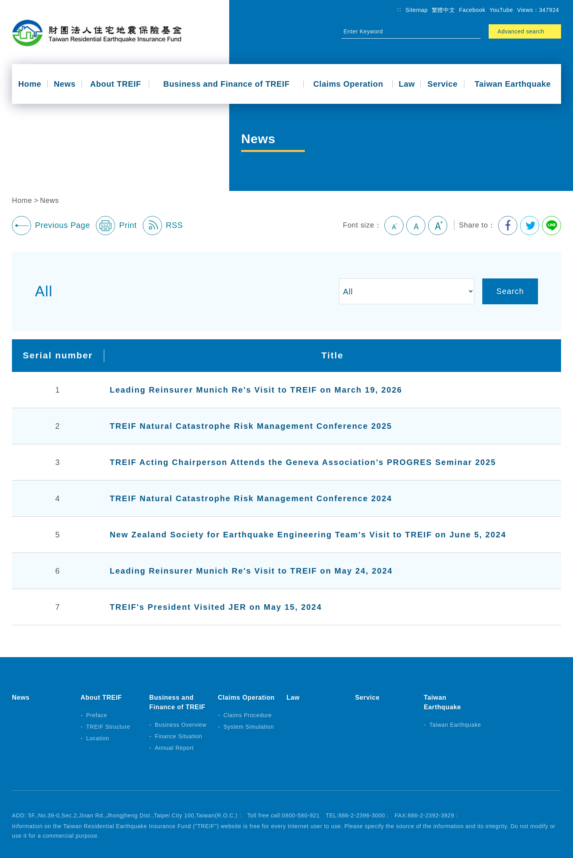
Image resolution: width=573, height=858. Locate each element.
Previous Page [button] (51, 225)
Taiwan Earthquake (513, 84)
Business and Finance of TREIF (226, 84)
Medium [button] (415, 225)
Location (97, 738)
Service (442, 84)
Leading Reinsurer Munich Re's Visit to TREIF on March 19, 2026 (256, 389)
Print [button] (116, 225)
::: (399, 9)
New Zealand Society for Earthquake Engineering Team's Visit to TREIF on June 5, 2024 (308, 534)
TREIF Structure (108, 727)
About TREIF (115, 84)
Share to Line (551, 225)
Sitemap (416, 10)
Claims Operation (348, 84)
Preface (96, 715)
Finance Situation (178, 736)
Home (29, 84)
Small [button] (393, 225)
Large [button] (437, 225)
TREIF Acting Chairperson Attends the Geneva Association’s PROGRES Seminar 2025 (303, 462)
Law (407, 84)
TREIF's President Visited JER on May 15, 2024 (216, 607)
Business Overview (181, 725)
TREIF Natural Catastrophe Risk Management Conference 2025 (251, 426)
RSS (163, 225)
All (44, 291)
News (65, 84)
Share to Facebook (507, 225)
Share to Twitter (529, 225)
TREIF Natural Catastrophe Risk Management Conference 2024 (251, 498)
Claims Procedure (248, 715)
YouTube (501, 10)
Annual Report (174, 748)
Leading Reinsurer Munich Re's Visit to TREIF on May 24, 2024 (251, 570)
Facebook (472, 10)
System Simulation (249, 727)
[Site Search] (403, 31)
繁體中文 (443, 10)
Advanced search (520, 31)
